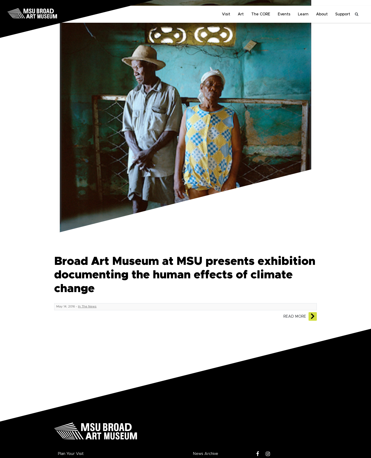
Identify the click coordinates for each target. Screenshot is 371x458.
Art (241, 14)
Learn (303, 14)
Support (342, 14)
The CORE (260, 14)
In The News (87, 306)
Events (284, 14)
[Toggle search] (357, 14)
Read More (294, 316)
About (322, 14)
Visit (226, 14)
